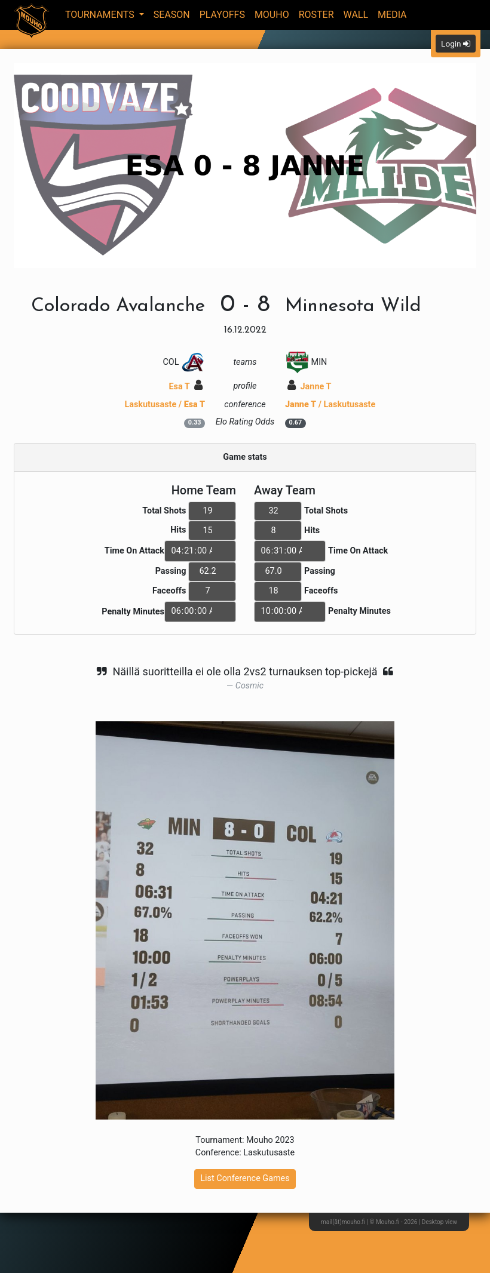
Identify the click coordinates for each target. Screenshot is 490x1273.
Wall (356, 14)
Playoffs (222, 14)
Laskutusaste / (164, 404)
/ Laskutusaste (330, 404)
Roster (316, 14)
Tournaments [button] (101, 14)
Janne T (309, 387)
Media (392, 14)
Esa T (186, 387)
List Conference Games (244, 1178)
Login (455, 43)
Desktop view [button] (439, 1222)
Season (172, 14)
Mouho (272, 14)
